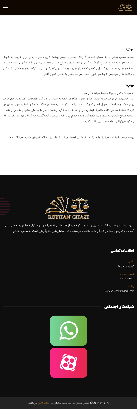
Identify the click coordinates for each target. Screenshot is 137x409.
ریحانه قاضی (44, 403)
